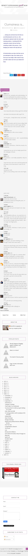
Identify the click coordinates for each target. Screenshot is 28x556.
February (7, 451)
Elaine (5, 93)
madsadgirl (6, 143)
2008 (5, 394)
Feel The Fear (8, 424)
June (6, 444)
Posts (6, 536)
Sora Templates (12, 551)
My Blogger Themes (23, 551)
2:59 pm (6, 224)
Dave (5, 294)
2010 (5, 390)
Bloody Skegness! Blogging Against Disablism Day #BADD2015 (16, 345)
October (7, 399)
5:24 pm (6, 271)
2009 (5, 392)
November (8, 397)
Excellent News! (8, 439)
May (6, 446)
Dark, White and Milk (10, 411)
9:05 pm (6, 292)
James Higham (7, 206)
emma (5, 262)
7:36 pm (6, 308)
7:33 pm (6, 129)
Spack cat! (7, 437)
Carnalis (6, 233)
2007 (5, 455)
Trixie (5, 106)
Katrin (5, 156)
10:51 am (6, 168)
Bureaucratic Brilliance (10, 432)
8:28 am (6, 154)
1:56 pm (6, 237)
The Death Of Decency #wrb (17, 357)
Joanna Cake (7, 253)
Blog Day (7, 435)
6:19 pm (6, 104)
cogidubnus (6, 130)
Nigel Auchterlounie (8, 197)
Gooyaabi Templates (16, 553)
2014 (5, 383)
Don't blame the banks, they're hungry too (15, 433)
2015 (5, 381)
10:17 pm (6, 278)
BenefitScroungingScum (16, 326)
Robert (5, 280)
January (7, 453)
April (6, 447)
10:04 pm (6, 134)
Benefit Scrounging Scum (15, 549)
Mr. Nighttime (7, 239)
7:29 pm (6, 120)
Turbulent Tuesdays (9, 404)
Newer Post (5, 315)
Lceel (5, 136)
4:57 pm (6, 303)
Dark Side (6, 226)
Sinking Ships (8, 416)
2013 (5, 385)
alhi (4, 121)
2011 (5, 388)
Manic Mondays (9, 418)
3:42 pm (6, 251)
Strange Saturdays (9, 419)
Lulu (6, 430)
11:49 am (6, 195)
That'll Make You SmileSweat (12, 406)
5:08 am (6, 142)
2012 (5, 386)
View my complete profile (15, 328)
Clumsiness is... (8, 402)
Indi (4, 213)
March (7, 449)
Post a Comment (4, 310)
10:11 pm (6, 212)
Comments (7, 539)
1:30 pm (6, 231)
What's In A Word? (14, 350)
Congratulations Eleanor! (11, 426)
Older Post (22, 315)
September (8, 401)
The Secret (7, 428)
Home (14, 315)
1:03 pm (6, 204)
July (6, 442)
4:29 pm (6, 260)
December (8, 395)
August (7, 440)
